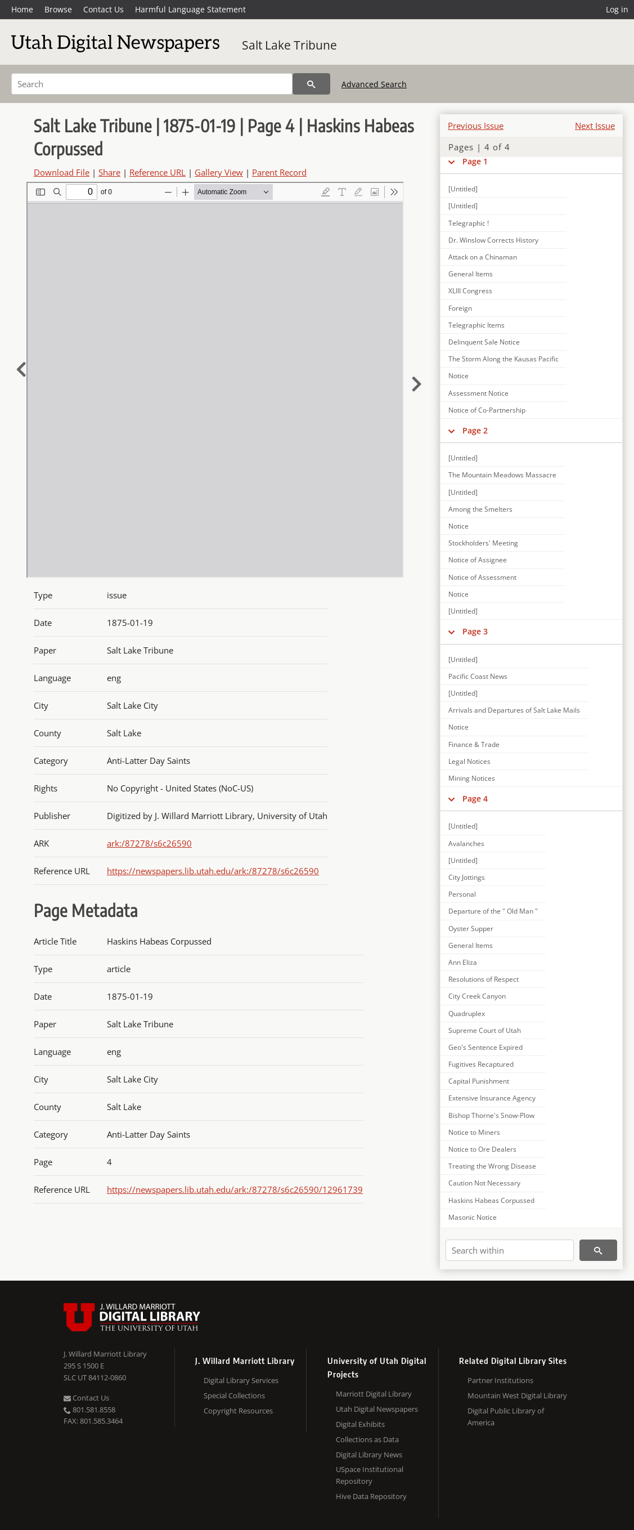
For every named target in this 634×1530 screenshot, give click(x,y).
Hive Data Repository (371, 1496)
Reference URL (157, 172)
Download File (61, 172)
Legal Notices (469, 761)
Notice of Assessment (482, 577)
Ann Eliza (462, 962)
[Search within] (510, 1250)
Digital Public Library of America (505, 1417)
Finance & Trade (474, 744)
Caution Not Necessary (484, 1183)
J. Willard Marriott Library (105, 1354)
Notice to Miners (474, 1132)
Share (109, 172)
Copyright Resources (238, 1411)
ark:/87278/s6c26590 (149, 843)
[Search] (152, 84)
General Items (470, 274)
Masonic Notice (472, 1217)
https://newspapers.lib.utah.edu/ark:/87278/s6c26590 (213, 870)
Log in (617, 9)
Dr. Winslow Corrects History (493, 240)
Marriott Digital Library (374, 1394)
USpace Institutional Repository (369, 1475)
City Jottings (466, 877)
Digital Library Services (241, 1380)
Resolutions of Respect (483, 979)
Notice (458, 376)
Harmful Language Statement (190, 9)
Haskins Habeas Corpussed (491, 1200)
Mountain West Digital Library (517, 1395)
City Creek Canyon (477, 996)
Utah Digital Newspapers (377, 1409)
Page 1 (475, 161)
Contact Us (103, 9)
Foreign (460, 308)
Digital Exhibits (360, 1424)
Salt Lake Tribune (289, 45)
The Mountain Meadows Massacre (502, 475)
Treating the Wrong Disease (492, 1166)
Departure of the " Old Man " (493, 911)
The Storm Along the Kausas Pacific (503, 359)
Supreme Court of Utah (484, 1030)
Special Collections (234, 1395)
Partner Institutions (500, 1380)
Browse (58, 9)
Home (22, 9)
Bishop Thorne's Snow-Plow (491, 1115)
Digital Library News (369, 1455)
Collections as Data (367, 1439)
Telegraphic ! (468, 223)
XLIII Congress (470, 291)
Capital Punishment (478, 1081)
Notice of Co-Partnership (486, 410)
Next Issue (595, 125)
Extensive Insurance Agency (492, 1098)
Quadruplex (466, 1013)
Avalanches (466, 843)
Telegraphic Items (476, 325)
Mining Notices (471, 778)
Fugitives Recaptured (481, 1064)
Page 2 (475, 430)
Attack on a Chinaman (482, 257)
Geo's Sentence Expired (485, 1047)
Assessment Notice (478, 393)
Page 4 (475, 798)
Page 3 (475, 631)
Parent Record (279, 172)
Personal (462, 894)
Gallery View (219, 172)
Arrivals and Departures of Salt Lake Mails (514, 710)
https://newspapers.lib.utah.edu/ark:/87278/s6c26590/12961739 (235, 1189)
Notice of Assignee (477, 560)
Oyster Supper (470, 928)
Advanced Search (374, 84)
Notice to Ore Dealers (482, 1149)
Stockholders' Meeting (483, 543)
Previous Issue (475, 125)
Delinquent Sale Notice (484, 342)
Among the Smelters (480, 509)
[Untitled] (463, 189)
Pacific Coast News (477, 676)
